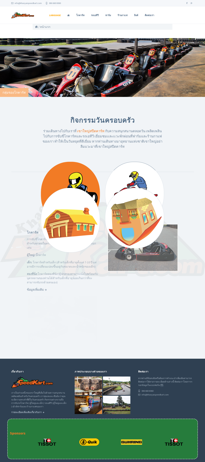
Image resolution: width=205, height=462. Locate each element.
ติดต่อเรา (149, 15)
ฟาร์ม (108, 15)
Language (55, 15)
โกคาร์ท (80, 15)
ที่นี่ (161, 359)
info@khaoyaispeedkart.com (26, 3)
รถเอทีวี (95, 15)
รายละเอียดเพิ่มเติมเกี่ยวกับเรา (26, 386)
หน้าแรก (45, 27)
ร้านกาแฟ (123, 15)
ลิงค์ (136, 15)
